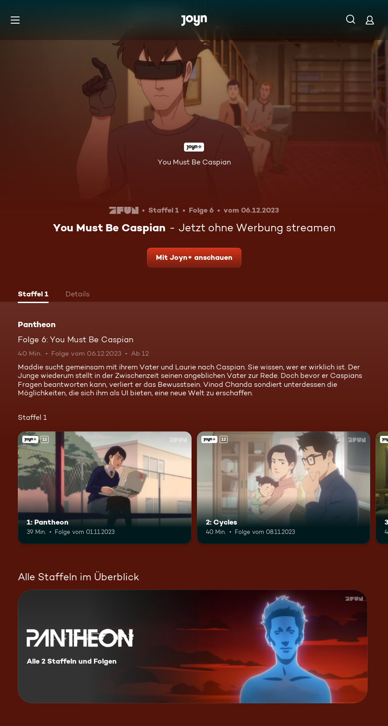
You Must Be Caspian (194, 162)
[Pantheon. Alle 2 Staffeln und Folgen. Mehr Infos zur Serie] (193, 646)
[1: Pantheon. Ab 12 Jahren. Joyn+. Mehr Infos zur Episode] (105, 487)
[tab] (33, 295)
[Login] (369, 20)
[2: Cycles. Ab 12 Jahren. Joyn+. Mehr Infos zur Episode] (284, 487)
